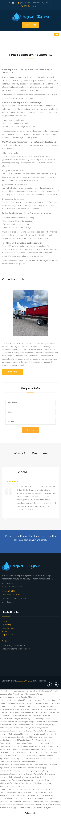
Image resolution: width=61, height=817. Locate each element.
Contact (5, 641)
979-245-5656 (30, 6)
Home (4, 621)
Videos (5, 638)
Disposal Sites (8, 634)
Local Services (8, 628)
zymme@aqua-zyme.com (13, 594)
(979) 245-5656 (8, 591)
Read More (12, 372)
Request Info (30, 25)
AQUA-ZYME (23, 681)
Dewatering (6, 625)
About (4, 631)
